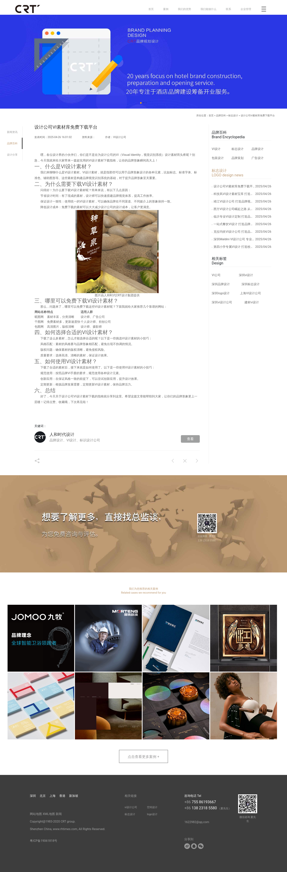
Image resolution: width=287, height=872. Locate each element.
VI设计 (216, 149)
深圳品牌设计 (221, 284)
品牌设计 (258, 149)
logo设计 (152, 814)
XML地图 (49, 814)
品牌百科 (221, 115)
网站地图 (36, 814)
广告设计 (258, 158)
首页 (151, 9)
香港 (62, 796)
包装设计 (218, 158)
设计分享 (12, 154)
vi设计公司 (131, 807)
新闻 (59, 814)
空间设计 (152, 807)
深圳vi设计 (246, 275)
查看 (190, 439)
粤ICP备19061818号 (43, 841)
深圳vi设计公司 (222, 302)
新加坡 (73, 796)
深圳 (33, 796)
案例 (165, 9)
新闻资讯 (12, 132)
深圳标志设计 (250, 284)
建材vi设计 (252, 302)
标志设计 (233, 115)
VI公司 (216, 275)
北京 (43, 796)
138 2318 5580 (205, 808)
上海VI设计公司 (250, 293)
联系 (228, 9)
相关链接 (131, 796)
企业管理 (246, 9)
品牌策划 (237, 158)
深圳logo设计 (221, 293)
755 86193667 (204, 802)
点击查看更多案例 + (143, 757)
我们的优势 (184, 9)
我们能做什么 (208, 9)
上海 (52, 796)
